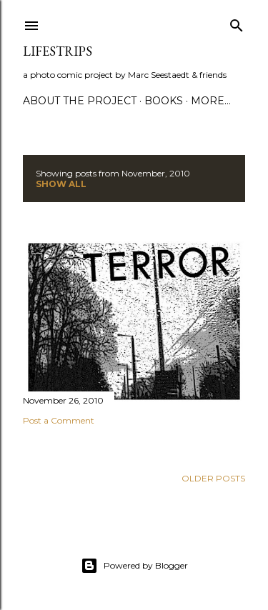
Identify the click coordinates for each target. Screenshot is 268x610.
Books (163, 100)
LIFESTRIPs (57, 51)
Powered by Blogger (134, 565)
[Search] (236, 22)
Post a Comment (58, 420)
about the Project (80, 100)
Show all (61, 184)
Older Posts (213, 478)
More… (211, 100)
